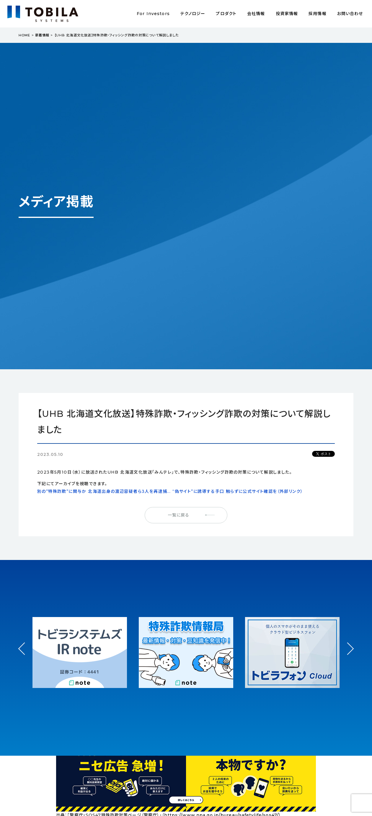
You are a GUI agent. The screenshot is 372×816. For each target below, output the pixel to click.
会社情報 (256, 13)
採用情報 (317, 13)
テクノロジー (192, 13)
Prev (24, 654)
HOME (24, 35)
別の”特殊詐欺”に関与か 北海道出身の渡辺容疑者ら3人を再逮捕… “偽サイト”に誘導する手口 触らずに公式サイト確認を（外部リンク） (170, 491)
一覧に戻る (179, 515)
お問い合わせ (350, 13)
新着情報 (42, 35)
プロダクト (226, 13)
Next (347, 643)
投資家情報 (287, 13)
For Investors (153, 13)
